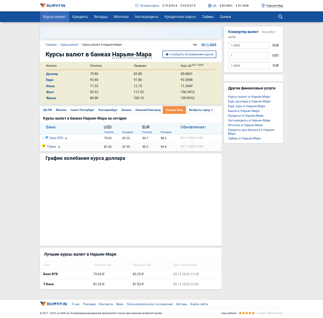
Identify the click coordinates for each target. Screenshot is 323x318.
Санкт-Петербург (82, 110)
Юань (50, 86)
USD (275, 55)
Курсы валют (54, 16)
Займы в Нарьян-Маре (244, 138)
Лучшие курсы (147, 5)
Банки (225, 16)
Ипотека (121, 16)
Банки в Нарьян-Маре (244, 111)
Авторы (181, 304)
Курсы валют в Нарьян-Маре (249, 96)
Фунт (50, 92)
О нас (76, 304)
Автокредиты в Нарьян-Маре (249, 120)
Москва (61, 110)
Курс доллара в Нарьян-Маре (249, 101)
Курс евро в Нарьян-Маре (246, 106)
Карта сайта (199, 304)
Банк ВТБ (54, 138)
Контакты (106, 304)
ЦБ (212, 5)
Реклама (89, 304)
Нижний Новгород (148, 110)
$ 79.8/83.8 (169, 5)
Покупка (109, 132)
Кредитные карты (180, 16)
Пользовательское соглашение (149, 304)
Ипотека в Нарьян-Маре (245, 125)
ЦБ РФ (47, 110)
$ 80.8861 (226, 5)
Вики (119, 304)
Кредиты (80, 16)
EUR (276, 66)
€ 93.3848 (242, 5)
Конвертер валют (243, 32)
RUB (276, 45)
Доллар (52, 74)
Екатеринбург (107, 110)
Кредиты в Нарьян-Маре (246, 115)
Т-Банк (49, 146)
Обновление (192, 127)
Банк (51, 127)
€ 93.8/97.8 (187, 5)
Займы (208, 16)
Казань (126, 110)
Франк (51, 98)
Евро (50, 80)
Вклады (101, 16)
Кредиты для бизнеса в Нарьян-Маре (251, 131)
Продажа (127, 132)
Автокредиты (146, 16)
